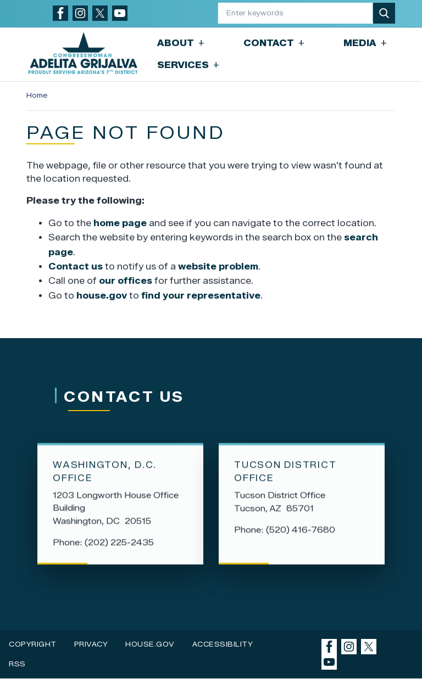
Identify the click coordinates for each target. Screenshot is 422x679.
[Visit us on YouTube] (119, 13)
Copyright (33, 644)
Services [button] (188, 65)
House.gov (150, 644)
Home (36, 95)
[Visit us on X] (100, 13)
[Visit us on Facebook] (60, 13)
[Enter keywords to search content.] (295, 13)
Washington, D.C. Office (105, 473)
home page (120, 223)
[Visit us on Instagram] (80, 13)
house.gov (101, 295)
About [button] (180, 43)
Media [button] (365, 43)
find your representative (200, 295)
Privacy (91, 644)
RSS (17, 664)
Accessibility (222, 644)
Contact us (75, 266)
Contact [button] (273, 43)
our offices (125, 281)
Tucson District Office (285, 473)
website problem (218, 266)
